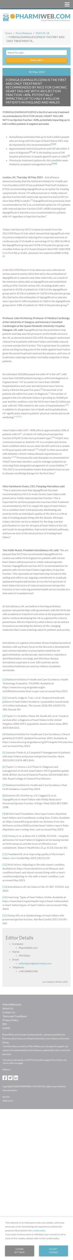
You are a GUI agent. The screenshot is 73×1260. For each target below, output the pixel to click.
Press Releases (24, 33)
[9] (4, 813)
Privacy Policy (10, 1020)
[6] (4, 766)
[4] (4, 734)
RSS (4, 1023)
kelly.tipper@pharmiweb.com (35, 963)
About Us (7, 1008)
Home (8, 33)
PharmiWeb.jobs (11, 1004)
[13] (4, 886)
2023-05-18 (42, 33)
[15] (14, 457)
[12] (19, 416)
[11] (4, 854)
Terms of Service (10, 1063)
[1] (4, 679)
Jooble (6, 1027)
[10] (4, 835)
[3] (4, 715)
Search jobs (36, 60)
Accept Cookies (53, 1250)
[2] (4, 697)
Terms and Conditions (14, 1016)
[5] (4, 752)
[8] (4, 795)
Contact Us (8, 1012)
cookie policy (38, 1230)
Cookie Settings (19, 1250)
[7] (4, 785)
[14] (4, 897)
